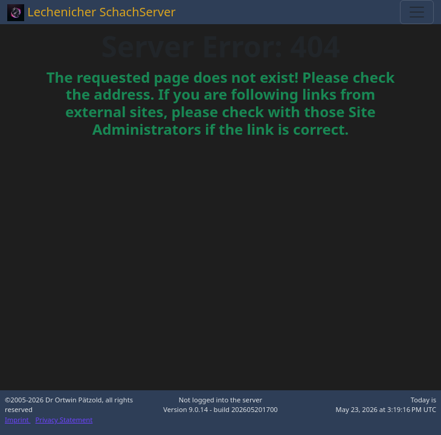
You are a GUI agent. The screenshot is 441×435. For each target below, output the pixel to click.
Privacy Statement (64, 419)
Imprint (18, 419)
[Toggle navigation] (417, 12)
